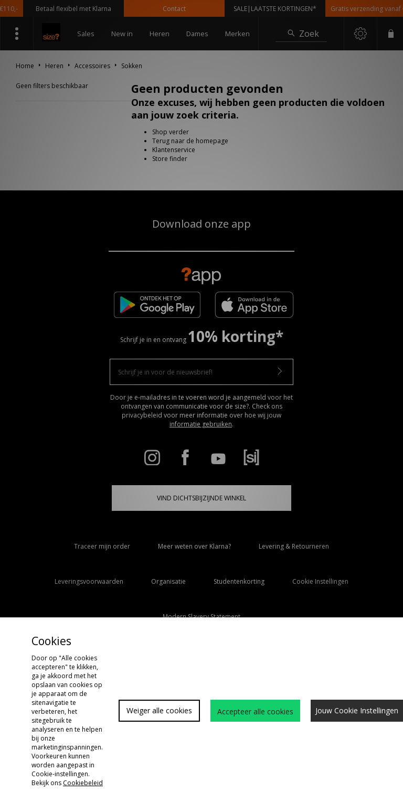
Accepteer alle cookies (255, 711)
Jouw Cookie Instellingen (356, 710)
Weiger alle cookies (159, 710)
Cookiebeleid (83, 782)
